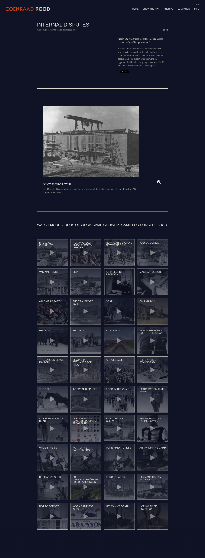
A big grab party (50, 301)
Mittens (44, 330)
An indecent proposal (114, 273)
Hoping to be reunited (148, 507)
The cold (45, 389)
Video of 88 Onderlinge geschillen (74, 55)
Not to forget (49, 506)
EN (197, 4)
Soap (109, 301)
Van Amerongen (49, 272)
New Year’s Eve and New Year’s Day (119, 244)
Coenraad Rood (28, 9)
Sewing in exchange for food (82, 362)
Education (184, 9)
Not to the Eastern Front (83, 449)
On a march (147, 301)
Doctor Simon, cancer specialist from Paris (85, 421)
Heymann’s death (117, 506)
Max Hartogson (150, 272)
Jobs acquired (149, 242)
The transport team (83, 302)
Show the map (151, 9)
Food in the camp (117, 389)
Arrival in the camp (153, 447)
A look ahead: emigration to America (82, 245)
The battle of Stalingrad (149, 361)
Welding (78, 330)
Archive (168, 9)
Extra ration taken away (153, 390)
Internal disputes (85, 389)
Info (196, 9)
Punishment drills (118, 447)
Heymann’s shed (50, 477)
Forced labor (115, 477)
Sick (75, 272)
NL (191, 4)
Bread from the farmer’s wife (150, 419)
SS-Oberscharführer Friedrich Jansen (85, 479)
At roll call (114, 360)
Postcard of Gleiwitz (115, 419)
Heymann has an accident (150, 478)
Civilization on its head (51, 419)
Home (135, 9)
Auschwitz (113, 330)
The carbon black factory (51, 361)
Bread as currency (46, 244)
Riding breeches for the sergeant (152, 331)
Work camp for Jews (83, 507)
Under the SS (48, 447)
